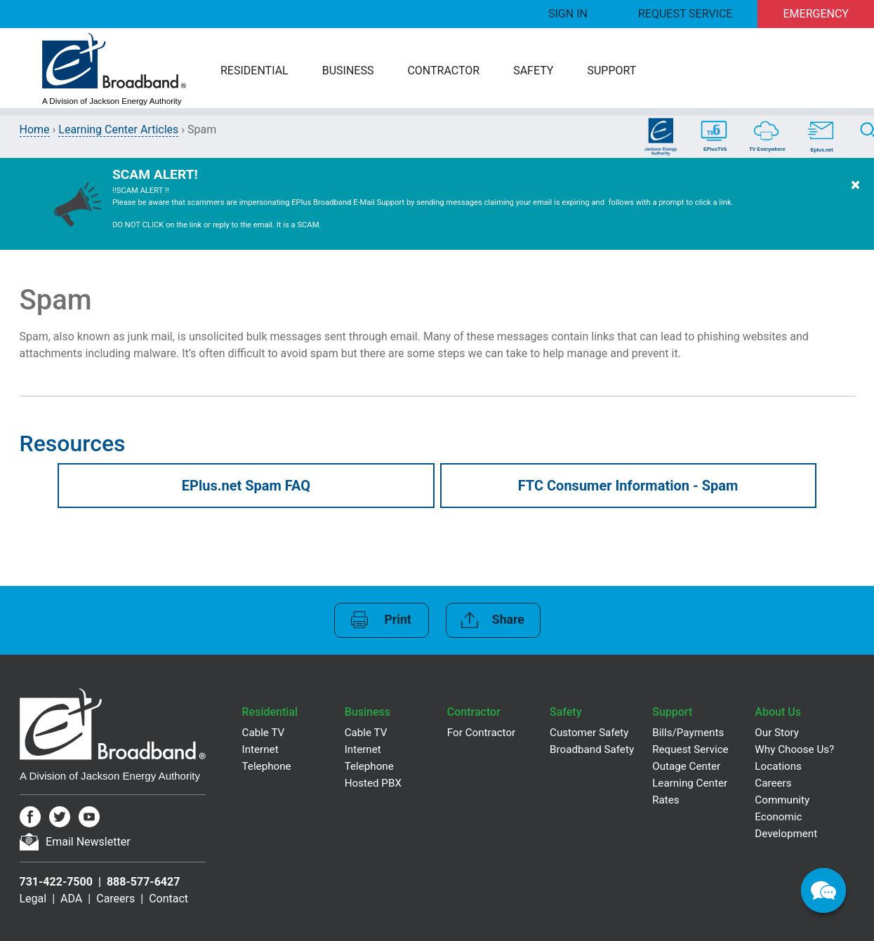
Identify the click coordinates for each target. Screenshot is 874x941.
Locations (778, 766)
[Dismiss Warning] (855, 204)
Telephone (266, 766)
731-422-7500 (56, 881)
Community (782, 800)
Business (348, 70)
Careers (115, 898)
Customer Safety (589, 732)
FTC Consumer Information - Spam (628, 485)
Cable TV (263, 732)
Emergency (816, 13)
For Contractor (481, 732)
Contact (168, 898)
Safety (533, 70)
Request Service (685, 13)
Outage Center (686, 766)
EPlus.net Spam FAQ (246, 485)
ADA (71, 898)
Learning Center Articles (118, 129)
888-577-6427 (143, 881)
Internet (260, 749)
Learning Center (689, 783)
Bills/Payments (688, 732)
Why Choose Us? (794, 749)
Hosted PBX (373, 783)
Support (611, 70)
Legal (33, 898)
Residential (254, 70)
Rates (665, 800)
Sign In (568, 13)
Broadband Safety (592, 749)
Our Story (777, 732)
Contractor (443, 70)
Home (35, 129)
